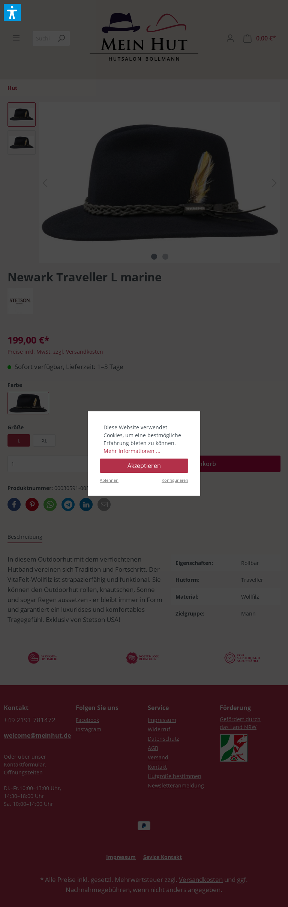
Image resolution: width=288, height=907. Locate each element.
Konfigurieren (175, 480)
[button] (12, 12)
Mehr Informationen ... (132, 450)
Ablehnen (109, 480)
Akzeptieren (144, 466)
